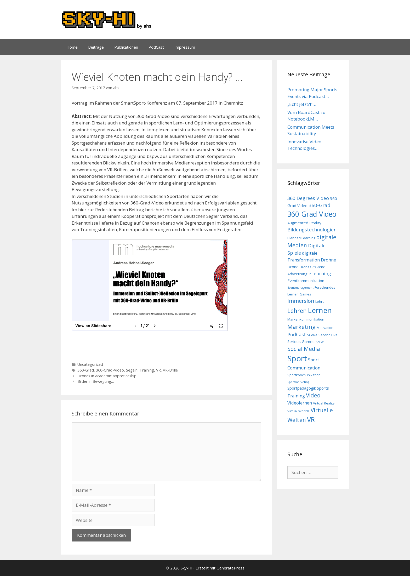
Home (72, 47)
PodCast (156, 47)
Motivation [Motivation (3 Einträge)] (325, 327)
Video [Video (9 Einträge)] (313, 395)
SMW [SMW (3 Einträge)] (320, 341)
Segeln (132, 370)
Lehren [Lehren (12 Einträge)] (297, 310)
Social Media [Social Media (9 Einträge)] (303, 348)
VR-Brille (170, 370)
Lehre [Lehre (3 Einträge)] (319, 301)
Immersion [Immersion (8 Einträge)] (300, 300)
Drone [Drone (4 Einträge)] (293, 266)
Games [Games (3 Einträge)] (305, 294)
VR (158, 370)
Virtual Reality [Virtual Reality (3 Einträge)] (324, 403)
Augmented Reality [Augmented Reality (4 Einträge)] (304, 222)
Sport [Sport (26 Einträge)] (297, 358)
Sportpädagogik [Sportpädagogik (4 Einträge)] (301, 388)
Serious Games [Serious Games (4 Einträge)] (301, 341)
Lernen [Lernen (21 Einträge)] (320, 310)
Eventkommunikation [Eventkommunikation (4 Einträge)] (305, 280)
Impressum (184, 47)
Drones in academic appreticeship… (108, 375)
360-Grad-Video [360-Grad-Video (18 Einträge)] (311, 214)
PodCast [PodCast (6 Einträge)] (296, 334)
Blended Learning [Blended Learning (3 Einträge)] (301, 238)
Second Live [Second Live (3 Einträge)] (328, 335)
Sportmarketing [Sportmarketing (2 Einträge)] (298, 382)
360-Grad (85, 370)
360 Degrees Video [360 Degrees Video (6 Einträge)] (308, 198)
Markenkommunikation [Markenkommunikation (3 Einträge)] (305, 319)
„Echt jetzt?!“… (301, 104)
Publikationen (126, 47)
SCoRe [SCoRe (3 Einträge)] (312, 335)
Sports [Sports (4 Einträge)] (323, 388)
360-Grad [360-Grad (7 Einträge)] (320, 205)
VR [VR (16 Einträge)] (311, 419)
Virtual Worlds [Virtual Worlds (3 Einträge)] (298, 411)
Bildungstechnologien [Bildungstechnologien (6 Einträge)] (312, 229)
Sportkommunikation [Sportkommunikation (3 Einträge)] (304, 375)
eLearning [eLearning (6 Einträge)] (320, 273)
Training (147, 370)
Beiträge (96, 47)
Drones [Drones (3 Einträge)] (305, 267)
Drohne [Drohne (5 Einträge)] (328, 260)
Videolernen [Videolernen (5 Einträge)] (299, 403)
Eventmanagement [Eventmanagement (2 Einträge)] (300, 287)
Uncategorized (90, 364)
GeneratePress (230, 568)
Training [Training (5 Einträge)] (296, 396)
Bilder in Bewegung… (95, 381)
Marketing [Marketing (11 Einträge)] (301, 327)
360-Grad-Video (110, 370)
